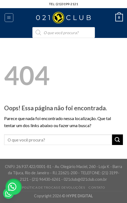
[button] (13, 187)
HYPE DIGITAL (79, 196)
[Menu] (9, 17)
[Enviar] (117, 139)
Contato (96, 187)
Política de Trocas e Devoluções (53, 187)
